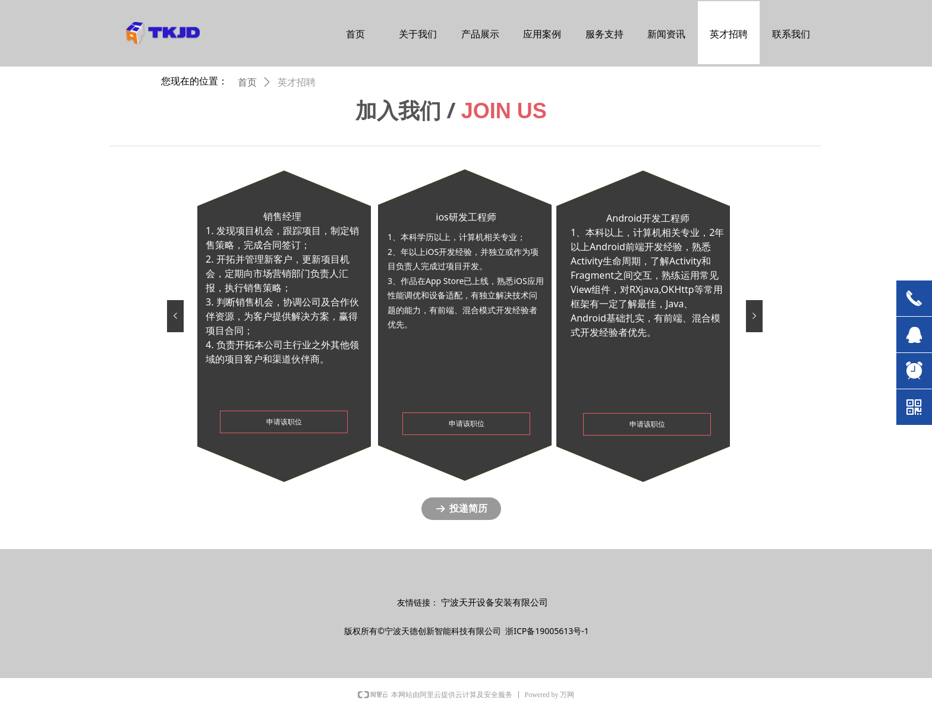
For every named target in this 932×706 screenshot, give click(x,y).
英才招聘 (297, 82)
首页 (247, 82)
